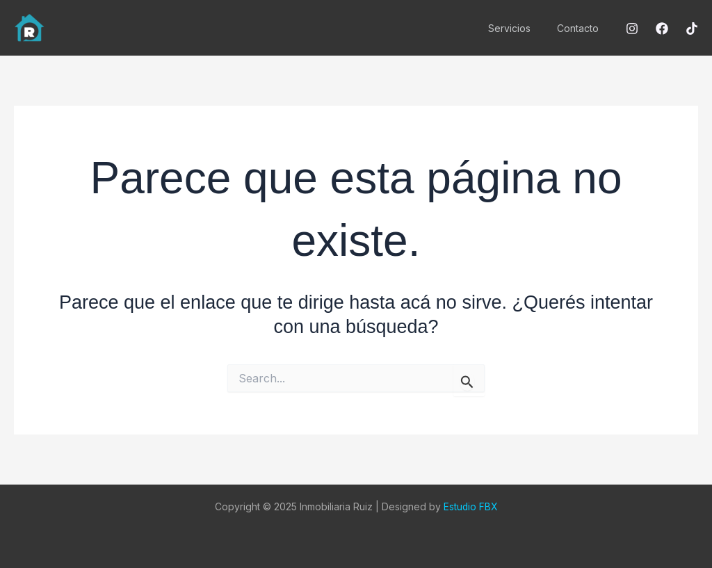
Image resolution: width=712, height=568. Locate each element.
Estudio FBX (470, 506)
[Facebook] (662, 28)
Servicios (520, 28)
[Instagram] (632, 28)
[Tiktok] (692, 28)
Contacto (581, 28)
